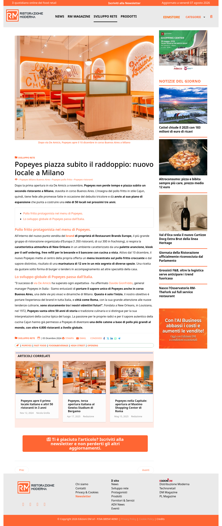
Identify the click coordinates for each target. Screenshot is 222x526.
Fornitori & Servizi (122, 500)
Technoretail (168, 488)
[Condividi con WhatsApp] (115, 338)
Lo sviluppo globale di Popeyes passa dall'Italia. (54, 219)
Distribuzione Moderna (175, 484)
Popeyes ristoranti (83, 179)
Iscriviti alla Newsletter (124, 3)
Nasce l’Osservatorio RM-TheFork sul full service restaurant (177, 292)
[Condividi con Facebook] (104, 338)
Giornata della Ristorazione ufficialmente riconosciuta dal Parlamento (181, 257)
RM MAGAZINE (79, 16)
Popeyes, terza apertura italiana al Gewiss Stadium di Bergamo (81, 406)
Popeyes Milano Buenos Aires (34, 179)
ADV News (118, 504)
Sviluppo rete (120, 488)
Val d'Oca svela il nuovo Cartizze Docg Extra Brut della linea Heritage (182, 239)
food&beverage (58, 345)
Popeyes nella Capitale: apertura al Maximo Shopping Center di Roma (131, 406)
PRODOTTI (129, 16)
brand (70, 236)
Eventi (115, 508)
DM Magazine (168, 492)
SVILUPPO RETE (105, 16)
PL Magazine (168, 496)
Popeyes (27, 345)
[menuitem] (194, 16)
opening (92, 345)
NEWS (59, 16)
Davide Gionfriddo (121, 283)
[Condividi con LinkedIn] (111, 338)
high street (78, 345)
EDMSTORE (171, 17)
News (114, 484)
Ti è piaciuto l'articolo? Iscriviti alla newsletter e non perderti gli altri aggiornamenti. (85, 443)
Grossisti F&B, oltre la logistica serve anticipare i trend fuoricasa (181, 274)
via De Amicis (43, 283)
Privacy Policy (128, 519)
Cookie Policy (146, 519)
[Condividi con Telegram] (119, 338)
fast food (40, 345)
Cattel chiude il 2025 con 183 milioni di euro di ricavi (179, 129)
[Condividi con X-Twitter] (108, 338)
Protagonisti (119, 492)
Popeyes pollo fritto (62, 179)
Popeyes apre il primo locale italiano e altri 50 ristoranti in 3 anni (37, 404)
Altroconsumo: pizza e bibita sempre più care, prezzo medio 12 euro (181, 183)
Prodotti (116, 496)
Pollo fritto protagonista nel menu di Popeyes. (53, 213)
